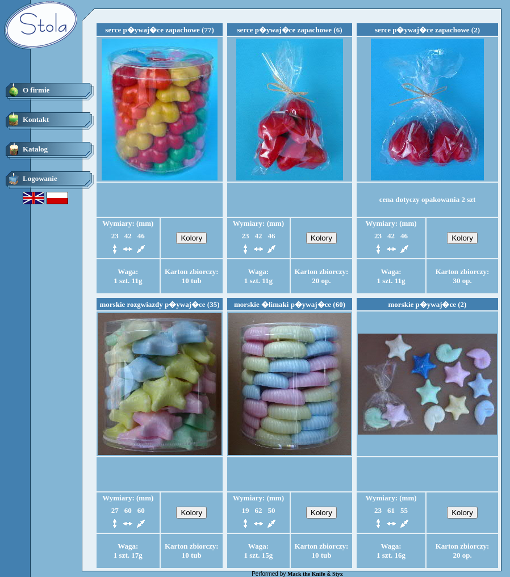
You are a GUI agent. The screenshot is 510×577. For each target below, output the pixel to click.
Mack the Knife (306, 574)
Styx (337, 574)
